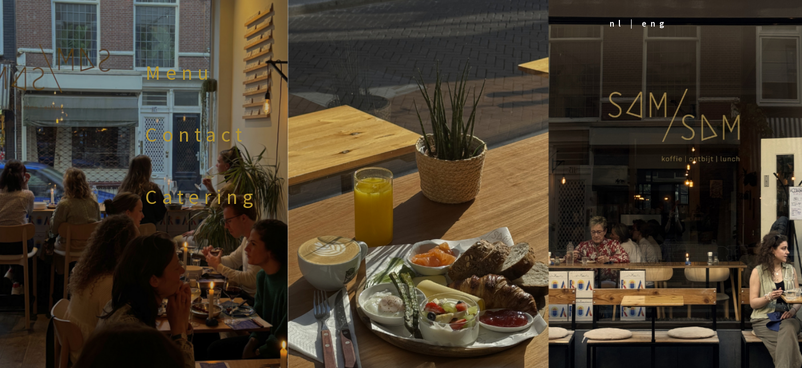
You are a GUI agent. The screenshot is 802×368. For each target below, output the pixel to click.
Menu (179, 72)
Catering (201, 197)
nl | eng (639, 23)
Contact (196, 134)
